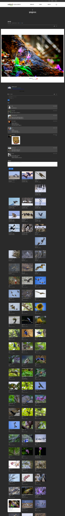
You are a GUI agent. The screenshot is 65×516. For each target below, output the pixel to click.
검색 (9, 168)
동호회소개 (32, 4)
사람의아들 (13, 134)
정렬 (12, 168)
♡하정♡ (13, 153)
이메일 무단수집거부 (16, 507)
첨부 (56, 135)
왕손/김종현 (13, 110)
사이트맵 (21, 507)
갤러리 (40, 4)
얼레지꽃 (9, 21)
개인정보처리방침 (10, 507)
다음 (34, 500)
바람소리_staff (14, 86)
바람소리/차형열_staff (11, 320)
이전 (30, 500)
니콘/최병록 (47, 472)
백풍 (12, 106)
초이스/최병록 (14, 121)
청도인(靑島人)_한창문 (24, 180)
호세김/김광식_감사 (14, 115)
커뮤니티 (49, 4)
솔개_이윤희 (10, 180)
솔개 (9, 269)
